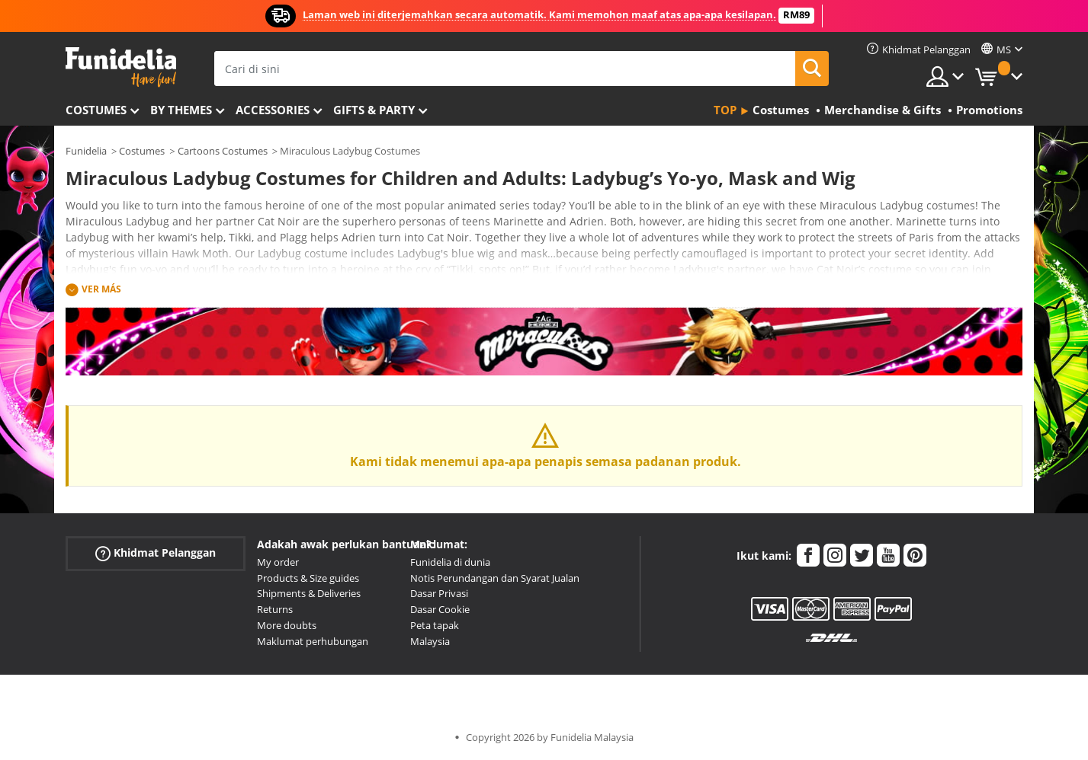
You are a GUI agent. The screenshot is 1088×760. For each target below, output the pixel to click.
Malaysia (430, 641)
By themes (181, 109)
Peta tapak (434, 625)
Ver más (101, 289)
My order (278, 562)
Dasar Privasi (439, 593)
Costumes (96, 109)
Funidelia (86, 151)
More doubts (286, 625)
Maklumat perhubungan (312, 641)
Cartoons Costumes (223, 151)
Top (725, 109)
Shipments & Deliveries (309, 593)
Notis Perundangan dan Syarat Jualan (494, 578)
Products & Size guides (308, 578)
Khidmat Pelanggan (155, 553)
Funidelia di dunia (450, 562)
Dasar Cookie (440, 609)
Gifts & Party (374, 109)
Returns (275, 609)
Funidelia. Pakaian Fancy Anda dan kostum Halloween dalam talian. (121, 67)
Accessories (273, 109)
